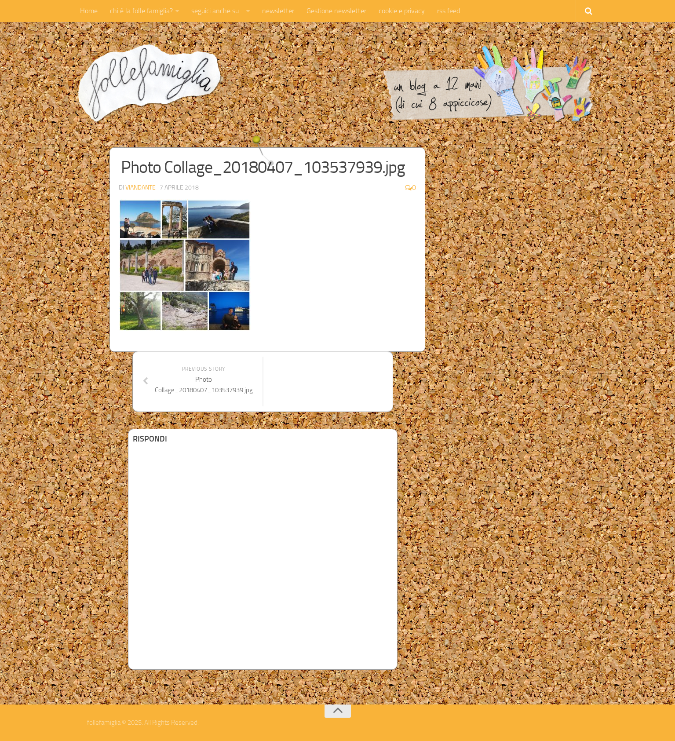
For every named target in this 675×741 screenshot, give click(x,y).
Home (89, 11)
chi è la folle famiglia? (141, 11)
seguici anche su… (217, 11)
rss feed (448, 11)
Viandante (140, 187)
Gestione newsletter (336, 11)
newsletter (278, 11)
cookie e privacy (402, 11)
